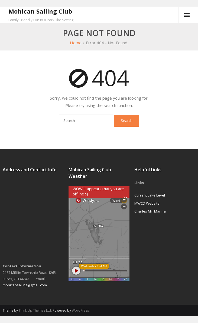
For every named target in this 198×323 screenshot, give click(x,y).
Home (76, 42)
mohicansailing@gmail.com (25, 285)
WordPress (80, 310)
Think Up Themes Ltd (35, 310)
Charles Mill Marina (150, 211)
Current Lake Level (149, 195)
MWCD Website (147, 203)
